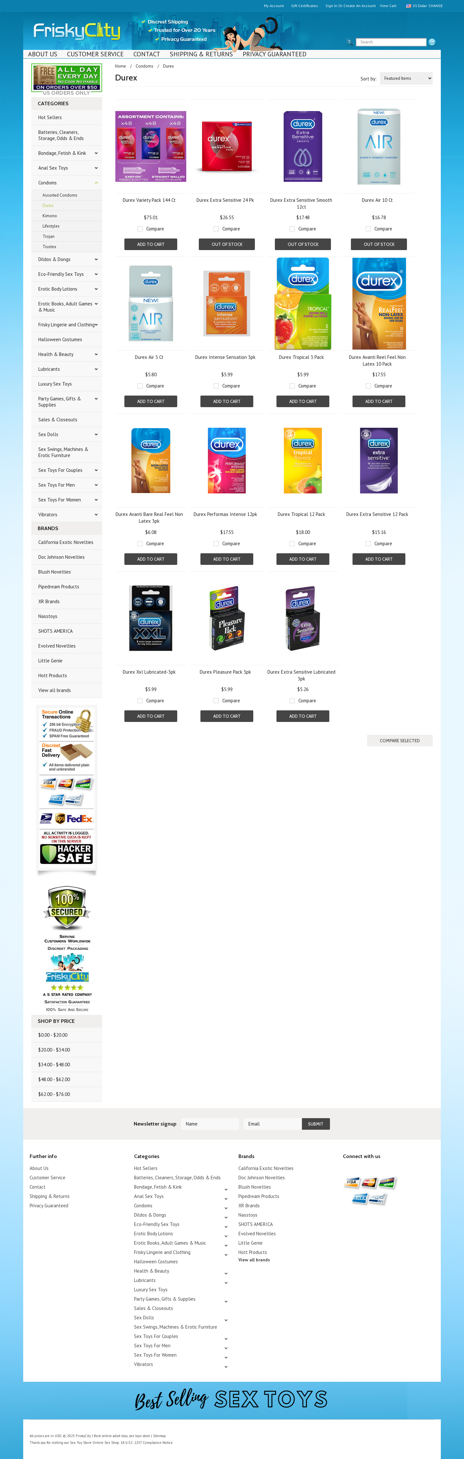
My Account (274, 6)
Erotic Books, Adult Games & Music (65, 307)
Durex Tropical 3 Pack (301, 357)
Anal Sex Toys (53, 168)
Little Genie (50, 661)
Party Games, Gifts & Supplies (59, 402)
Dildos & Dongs (54, 259)
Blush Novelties (54, 572)
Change (435, 5)
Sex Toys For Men (56, 485)
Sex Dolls (48, 434)
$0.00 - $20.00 (52, 1035)
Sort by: (369, 79)
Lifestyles (51, 226)
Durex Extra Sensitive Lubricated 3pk (301, 675)
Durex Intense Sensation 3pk (225, 357)
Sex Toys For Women (59, 500)
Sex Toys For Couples (60, 470)
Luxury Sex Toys (55, 384)
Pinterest (369, 1169)
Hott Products (52, 675)
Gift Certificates (304, 6)
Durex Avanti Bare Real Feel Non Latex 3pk (149, 517)
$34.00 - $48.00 (54, 1065)
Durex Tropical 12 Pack (301, 514)
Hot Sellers (50, 117)
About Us (42, 54)
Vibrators (47, 514)
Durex (48, 205)
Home (120, 66)
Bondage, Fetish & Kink (62, 153)
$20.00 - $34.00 (54, 1050)
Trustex (49, 246)
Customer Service (95, 54)
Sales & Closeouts (57, 419)
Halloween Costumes (60, 339)
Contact (146, 54)
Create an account (359, 6)
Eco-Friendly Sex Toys (61, 274)
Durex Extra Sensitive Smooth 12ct (301, 203)
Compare (155, 229)
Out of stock (227, 244)
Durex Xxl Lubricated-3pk (149, 672)
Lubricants (49, 369)
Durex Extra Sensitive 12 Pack (377, 514)
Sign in (331, 6)
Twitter (347, 1169)
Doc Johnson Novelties (61, 557)
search (432, 42)
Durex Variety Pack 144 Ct (149, 200)
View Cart (388, 6)
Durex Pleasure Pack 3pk (225, 672)
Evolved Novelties (57, 646)
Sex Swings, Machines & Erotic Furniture (63, 452)
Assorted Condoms (60, 195)
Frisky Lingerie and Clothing (66, 325)
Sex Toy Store (80, 1442)
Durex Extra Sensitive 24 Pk (225, 200)
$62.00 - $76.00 (54, 1094)
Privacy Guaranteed (274, 54)
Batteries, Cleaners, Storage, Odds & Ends (61, 135)
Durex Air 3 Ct (149, 357)
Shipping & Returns (201, 54)
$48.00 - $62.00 (54, 1079)
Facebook (381, 1169)
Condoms (47, 183)
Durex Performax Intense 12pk (225, 514)
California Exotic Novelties (65, 542)
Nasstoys (47, 616)
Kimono (50, 216)
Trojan (48, 236)
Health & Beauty (55, 354)
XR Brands (49, 601)
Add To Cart (151, 244)
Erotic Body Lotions (57, 289)
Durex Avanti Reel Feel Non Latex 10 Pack (377, 360)
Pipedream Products (58, 587)
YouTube (358, 1169)
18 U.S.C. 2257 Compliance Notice (145, 1442)
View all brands (54, 690)
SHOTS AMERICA (55, 631)
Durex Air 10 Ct (377, 200)
